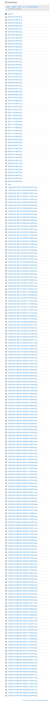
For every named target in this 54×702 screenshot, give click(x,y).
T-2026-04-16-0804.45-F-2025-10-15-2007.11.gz (22, 618)
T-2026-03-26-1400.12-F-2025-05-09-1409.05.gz (22, 223)
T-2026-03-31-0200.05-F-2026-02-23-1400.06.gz (22, 501)
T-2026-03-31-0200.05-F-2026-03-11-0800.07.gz (22, 513)
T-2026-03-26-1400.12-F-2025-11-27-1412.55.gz (22, 313)
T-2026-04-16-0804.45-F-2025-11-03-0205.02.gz (22, 627)
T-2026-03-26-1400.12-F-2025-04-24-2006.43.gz (22, 205)
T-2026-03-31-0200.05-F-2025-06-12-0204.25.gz (22, 408)
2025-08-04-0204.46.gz (15, 82)
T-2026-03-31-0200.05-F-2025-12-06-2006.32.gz (22, 483)
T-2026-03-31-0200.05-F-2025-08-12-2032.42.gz (22, 432)
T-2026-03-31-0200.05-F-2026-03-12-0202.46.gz (22, 516)
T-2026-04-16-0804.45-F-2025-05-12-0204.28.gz (22, 561)
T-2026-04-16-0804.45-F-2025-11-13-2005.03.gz (22, 642)
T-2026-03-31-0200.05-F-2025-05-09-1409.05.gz (22, 391)
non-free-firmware (32, 7)
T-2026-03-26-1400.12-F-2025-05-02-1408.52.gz (22, 211)
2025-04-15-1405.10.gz (15, 20)
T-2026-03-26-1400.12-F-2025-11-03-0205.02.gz (22, 292)
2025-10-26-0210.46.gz (15, 106)
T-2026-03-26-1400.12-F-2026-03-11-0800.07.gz (22, 346)
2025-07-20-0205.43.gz (15, 74)
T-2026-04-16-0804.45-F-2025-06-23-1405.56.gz (22, 579)
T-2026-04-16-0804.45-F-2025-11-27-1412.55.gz (22, 648)
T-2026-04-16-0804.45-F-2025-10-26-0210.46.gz (22, 621)
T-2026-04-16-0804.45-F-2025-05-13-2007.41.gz (22, 564)
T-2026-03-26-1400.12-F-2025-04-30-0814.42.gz (22, 208)
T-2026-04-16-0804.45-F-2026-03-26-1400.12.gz (22, 690)
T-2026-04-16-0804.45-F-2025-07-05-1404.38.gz (22, 585)
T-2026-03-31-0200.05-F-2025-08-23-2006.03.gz (22, 438)
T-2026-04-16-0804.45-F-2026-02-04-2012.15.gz (22, 660)
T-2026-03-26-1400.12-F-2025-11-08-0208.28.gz (22, 295)
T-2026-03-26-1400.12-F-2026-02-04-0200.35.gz (22, 322)
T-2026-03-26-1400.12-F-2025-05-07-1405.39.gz (22, 217)
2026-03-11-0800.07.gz (15, 166)
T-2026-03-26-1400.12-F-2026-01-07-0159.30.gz (22, 319)
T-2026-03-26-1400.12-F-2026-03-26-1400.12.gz (22, 355)
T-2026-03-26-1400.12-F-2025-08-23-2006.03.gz (22, 271)
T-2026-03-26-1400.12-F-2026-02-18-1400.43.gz (22, 331)
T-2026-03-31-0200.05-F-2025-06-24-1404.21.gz (22, 414)
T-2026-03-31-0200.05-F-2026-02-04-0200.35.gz (22, 489)
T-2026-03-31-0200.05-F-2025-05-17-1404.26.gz (22, 402)
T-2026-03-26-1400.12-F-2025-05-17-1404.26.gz (22, 235)
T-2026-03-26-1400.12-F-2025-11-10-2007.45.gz (22, 301)
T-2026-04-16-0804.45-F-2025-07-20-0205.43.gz (22, 588)
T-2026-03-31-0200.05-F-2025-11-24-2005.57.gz (22, 477)
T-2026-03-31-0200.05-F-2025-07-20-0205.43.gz (22, 420)
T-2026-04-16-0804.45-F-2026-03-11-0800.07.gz (22, 681)
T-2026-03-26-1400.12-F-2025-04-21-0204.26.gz (22, 202)
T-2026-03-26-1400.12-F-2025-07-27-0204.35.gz (22, 259)
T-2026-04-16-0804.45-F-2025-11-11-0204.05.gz (22, 639)
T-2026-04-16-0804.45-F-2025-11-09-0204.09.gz (22, 633)
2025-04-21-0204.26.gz (15, 23)
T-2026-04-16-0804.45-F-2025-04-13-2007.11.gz (22, 528)
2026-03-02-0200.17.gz (15, 160)
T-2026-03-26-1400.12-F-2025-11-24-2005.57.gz (22, 310)
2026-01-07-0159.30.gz (15, 139)
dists (19, 7)
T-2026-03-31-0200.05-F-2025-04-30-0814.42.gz (22, 376)
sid (24, 7)
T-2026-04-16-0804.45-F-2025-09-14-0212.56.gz (22, 612)
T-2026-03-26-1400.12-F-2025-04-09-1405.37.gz (22, 190)
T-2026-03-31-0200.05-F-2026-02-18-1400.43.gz (22, 498)
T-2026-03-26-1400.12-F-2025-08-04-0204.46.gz (22, 262)
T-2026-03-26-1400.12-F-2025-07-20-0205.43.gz (22, 253)
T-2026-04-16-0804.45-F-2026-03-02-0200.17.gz (22, 675)
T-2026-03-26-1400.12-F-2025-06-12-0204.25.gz (22, 241)
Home (8, 7)
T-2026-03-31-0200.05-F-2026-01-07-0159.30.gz (22, 486)
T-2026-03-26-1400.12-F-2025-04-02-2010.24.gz (22, 187)
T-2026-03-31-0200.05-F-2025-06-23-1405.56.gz (22, 411)
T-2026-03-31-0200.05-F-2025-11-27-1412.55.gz (22, 480)
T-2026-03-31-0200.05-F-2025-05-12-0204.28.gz (22, 393)
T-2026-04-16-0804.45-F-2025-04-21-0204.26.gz (22, 537)
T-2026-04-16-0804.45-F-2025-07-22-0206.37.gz (22, 591)
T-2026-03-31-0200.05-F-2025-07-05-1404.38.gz (22, 417)
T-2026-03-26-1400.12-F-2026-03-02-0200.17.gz (22, 340)
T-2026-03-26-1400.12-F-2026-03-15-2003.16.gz (22, 352)
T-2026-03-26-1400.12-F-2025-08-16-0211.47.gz (22, 268)
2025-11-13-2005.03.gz (15, 127)
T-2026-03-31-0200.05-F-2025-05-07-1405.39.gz (22, 384)
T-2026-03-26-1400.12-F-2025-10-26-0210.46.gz (22, 286)
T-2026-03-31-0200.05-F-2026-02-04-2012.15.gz (22, 492)
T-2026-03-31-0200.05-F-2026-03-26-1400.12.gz (22, 522)
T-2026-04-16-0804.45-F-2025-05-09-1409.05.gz (22, 558)
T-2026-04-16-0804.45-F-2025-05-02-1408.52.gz (22, 546)
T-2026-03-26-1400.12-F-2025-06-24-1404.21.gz (22, 247)
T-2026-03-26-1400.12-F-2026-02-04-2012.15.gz (22, 325)
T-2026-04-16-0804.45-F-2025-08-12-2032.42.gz (22, 600)
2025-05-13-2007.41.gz (15, 50)
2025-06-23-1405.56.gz (15, 65)
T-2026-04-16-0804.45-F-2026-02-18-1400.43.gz (22, 666)
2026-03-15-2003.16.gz (15, 172)
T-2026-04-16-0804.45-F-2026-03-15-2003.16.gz (22, 686)
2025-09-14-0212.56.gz (15, 97)
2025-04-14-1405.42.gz (15, 17)
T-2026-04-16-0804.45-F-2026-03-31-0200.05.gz (22, 693)
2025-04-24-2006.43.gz (15, 26)
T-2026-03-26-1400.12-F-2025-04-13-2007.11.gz (22, 193)
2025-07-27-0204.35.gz (15, 80)
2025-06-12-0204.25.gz (15, 62)
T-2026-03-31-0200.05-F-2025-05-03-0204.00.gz (22, 382)
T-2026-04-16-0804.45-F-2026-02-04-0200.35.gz (22, 657)
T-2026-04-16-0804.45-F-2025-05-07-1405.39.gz (22, 552)
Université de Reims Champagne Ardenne (37, 700)
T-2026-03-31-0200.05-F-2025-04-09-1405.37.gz (22, 358)
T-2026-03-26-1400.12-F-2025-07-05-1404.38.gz (22, 250)
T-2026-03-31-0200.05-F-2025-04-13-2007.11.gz (22, 361)
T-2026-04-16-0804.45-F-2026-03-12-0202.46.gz (22, 684)
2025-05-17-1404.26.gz (15, 56)
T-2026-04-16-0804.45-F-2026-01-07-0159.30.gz (22, 654)
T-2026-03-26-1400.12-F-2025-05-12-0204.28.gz (22, 226)
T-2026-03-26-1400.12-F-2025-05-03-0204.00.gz (22, 214)
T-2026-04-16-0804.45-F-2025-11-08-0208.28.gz (22, 630)
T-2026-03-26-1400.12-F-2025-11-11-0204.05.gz (22, 304)
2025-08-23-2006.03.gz (15, 91)
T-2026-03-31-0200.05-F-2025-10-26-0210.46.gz (22, 453)
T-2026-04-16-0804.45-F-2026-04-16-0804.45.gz (22, 695)
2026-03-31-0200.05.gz (15, 178)
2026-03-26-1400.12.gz (15, 175)
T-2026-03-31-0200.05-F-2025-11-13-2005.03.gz (22, 474)
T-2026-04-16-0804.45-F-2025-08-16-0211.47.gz (22, 603)
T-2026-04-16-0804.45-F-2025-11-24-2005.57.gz (22, 645)
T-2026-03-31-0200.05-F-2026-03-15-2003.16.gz (22, 519)
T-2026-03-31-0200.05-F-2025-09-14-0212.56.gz (22, 444)
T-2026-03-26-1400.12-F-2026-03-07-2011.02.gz (22, 343)
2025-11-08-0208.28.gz (15, 115)
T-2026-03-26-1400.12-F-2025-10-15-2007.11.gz (22, 283)
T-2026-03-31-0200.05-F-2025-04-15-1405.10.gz (22, 367)
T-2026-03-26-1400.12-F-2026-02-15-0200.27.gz (22, 328)
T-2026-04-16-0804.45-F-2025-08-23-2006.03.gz (22, 606)
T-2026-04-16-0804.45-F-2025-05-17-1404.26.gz (22, 570)
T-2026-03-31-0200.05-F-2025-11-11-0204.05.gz (22, 471)
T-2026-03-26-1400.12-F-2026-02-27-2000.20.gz (22, 337)
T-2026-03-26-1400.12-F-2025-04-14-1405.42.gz (22, 196)
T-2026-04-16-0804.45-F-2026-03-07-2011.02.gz (22, 678)
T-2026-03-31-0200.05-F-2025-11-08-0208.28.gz (22, 462)
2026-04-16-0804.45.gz (15, 181)
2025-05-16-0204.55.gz (15, 53)
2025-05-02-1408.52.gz (15, 32)
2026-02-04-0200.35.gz (15, 142)
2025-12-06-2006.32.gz (15, 136)
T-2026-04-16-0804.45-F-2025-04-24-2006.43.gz (22, 540)
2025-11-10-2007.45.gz (15, 121)
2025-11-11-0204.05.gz (15, 124)
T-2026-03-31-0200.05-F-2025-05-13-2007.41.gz (22, 397)
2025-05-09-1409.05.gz (15, 44)
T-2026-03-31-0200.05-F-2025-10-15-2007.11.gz (22, 450)
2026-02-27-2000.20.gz (15, 157)
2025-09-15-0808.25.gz (15, 100)
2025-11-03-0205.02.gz (15, 112)
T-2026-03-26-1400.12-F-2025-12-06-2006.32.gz (22, 316)
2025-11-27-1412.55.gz (15, 133)
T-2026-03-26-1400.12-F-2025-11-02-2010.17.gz (22, 289)
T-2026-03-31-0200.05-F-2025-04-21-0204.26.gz (22, 370)
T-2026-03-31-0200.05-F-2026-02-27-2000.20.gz (22, 504)
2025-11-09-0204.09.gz (15, 118)
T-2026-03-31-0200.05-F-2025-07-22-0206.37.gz (22, 423)
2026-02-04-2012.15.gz (15, 145)
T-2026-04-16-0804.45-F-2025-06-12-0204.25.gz (22, 576)
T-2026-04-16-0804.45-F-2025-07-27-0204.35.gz (22, 594)
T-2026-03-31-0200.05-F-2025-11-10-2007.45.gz (22, 468)
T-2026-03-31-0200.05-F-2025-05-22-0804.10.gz (22, 405)
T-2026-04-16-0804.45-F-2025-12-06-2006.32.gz (22, 651)
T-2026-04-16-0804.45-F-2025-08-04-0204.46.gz (22, 597)
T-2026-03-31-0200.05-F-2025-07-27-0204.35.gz (22, 426)
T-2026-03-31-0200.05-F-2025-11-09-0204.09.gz (22, 465)
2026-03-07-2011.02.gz (15, 163)
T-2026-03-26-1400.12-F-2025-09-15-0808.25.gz (22, 280)
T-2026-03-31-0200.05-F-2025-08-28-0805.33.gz (22, 441)
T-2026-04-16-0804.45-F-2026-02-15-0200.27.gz (22, 663)
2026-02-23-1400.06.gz (15, 154)
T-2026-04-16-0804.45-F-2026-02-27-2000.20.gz (22, 672)
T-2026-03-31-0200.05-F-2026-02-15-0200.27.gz (22, 495)
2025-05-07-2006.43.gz (15, 41)
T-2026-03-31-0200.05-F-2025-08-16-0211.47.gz (22, 435)
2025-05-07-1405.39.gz (15, 38)
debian (14, 7)
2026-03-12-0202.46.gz (15, 169)
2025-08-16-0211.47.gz (15, 89)
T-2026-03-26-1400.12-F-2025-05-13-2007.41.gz (22, 229)
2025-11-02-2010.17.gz (15, 109)
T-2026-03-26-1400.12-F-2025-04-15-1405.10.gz (22, 199)
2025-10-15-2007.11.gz (15, 103)
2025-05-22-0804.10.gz (15, 59)
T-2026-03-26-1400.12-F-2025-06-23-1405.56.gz (22, 244)
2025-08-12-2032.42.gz (15, 86)
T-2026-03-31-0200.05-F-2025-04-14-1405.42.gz (22, 364)
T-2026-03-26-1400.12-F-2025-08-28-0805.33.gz (22, 274)
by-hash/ (10, 14)
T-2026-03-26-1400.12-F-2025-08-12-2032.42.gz (22, 265)
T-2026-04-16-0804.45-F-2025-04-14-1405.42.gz (22, 531)
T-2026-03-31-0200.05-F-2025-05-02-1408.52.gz (22, 379)
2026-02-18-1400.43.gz (15, 151)
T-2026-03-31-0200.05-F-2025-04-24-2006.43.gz (22, 373)
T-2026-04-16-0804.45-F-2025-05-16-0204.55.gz (22, 567)
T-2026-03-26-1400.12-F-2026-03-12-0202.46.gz (22, 349)
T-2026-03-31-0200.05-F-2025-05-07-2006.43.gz (22, 388)
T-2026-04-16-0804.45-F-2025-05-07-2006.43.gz (22, 555)
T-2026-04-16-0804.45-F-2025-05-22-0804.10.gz (22, 573)
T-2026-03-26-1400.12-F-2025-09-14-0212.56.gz (22, 277)
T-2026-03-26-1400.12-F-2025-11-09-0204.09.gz (22, 298)
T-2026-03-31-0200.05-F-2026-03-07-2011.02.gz (22, 510)
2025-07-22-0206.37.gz (15, 77)
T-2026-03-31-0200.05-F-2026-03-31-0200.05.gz (22, 525)
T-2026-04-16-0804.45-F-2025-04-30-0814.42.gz (22, 543)
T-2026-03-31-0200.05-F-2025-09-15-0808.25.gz (22, 447)
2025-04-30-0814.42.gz (15, 29)
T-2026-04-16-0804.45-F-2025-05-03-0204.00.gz (22, 549)
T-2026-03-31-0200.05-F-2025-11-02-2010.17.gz (22, 456)
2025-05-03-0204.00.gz (15, 35)
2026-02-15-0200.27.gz (15, 148)
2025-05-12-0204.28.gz (15, 47)
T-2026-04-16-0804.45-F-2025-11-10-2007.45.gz (22, 636)
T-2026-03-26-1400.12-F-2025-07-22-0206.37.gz (22, 256)
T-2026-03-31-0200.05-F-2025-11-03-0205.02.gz (22, 459)
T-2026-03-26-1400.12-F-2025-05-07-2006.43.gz (22, 220)
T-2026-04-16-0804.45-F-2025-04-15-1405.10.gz (22, 534)
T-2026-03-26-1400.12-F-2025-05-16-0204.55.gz (22, 232)
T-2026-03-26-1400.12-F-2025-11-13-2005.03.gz (22, 307)
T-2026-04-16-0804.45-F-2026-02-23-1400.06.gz (22, 669)
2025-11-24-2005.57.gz (15, 130)
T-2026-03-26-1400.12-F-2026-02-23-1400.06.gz (22, 334)
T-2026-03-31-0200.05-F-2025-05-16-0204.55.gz (22, 399)
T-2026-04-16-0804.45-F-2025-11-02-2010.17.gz (22, 624)
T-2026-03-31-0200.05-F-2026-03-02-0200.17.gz (22, 507)
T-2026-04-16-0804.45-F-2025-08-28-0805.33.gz (22, 609)
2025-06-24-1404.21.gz (15, 68)
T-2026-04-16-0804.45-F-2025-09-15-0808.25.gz (22, 615)
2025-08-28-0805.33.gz (15, 95)
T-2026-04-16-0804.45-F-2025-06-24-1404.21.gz (22, 582)
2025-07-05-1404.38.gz (15, 71)
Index (9, 184)
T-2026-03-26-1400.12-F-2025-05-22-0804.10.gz (22, 238)
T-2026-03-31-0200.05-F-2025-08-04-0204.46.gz (22, 429)
